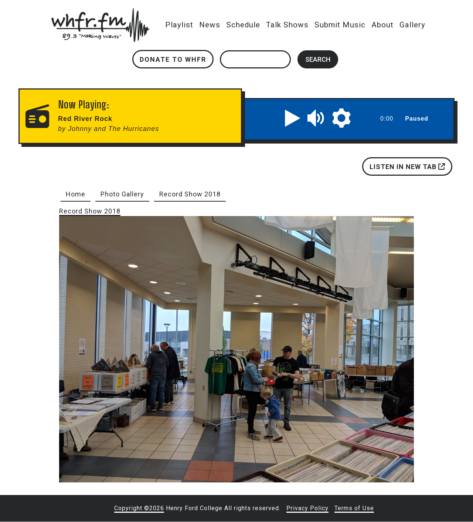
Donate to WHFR (173, 59)
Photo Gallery (122, 194)
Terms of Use (354, 508)
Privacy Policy (307, 508)
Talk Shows (287, 24)
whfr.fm (100, 13)
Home (75, 194)
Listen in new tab (407, 167)
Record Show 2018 (190, 194)
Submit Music (339, 24)
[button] (293, 118)
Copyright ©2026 (139, 508)
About (382, 24)
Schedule (243, 24)
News (209, 24)
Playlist (179, 24)
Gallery (412, 24)
